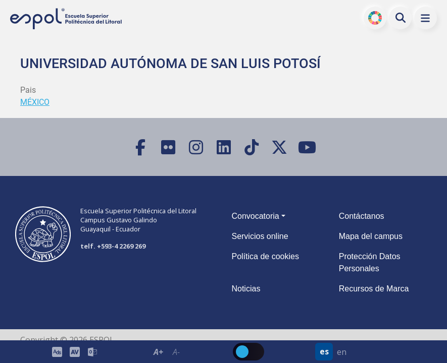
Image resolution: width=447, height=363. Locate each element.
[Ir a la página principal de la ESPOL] (66, 19)
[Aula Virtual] (74, 351)
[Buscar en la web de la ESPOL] (400, 18)
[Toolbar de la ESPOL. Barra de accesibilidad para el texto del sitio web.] (167, 351)
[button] (425, 18)
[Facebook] (140, 147)
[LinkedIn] (223, 147)
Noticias (245, 288)
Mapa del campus (371, 236)
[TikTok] (251, 147)
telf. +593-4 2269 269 (112, 246)
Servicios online (259, 236)
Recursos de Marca (374, 288)
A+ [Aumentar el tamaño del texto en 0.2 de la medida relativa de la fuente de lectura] (158, 351)
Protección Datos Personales (370, 262)
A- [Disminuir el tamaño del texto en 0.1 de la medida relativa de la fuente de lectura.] (175, 351)
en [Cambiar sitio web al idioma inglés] (341, 351)
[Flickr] (168, 147)
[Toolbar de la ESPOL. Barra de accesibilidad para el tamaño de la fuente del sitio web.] (74, 351)
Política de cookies (265, 256)
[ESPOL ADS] (57, 351)
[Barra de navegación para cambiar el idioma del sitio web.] (333, 351)
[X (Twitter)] (279, 147)
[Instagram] (196, 147)
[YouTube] (307, 147)
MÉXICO (34, 102)
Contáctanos (361, 216)
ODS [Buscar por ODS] (375, 17)
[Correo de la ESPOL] (92, 351)
